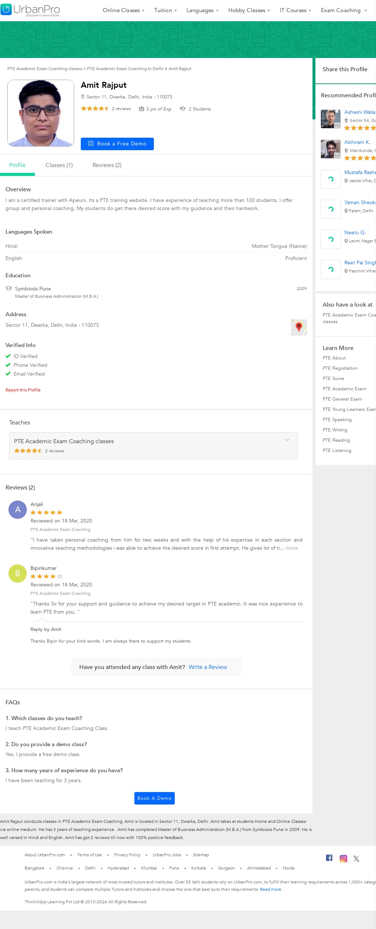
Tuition (162, 10)
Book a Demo (154, 798)
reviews (121, 109)
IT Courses (293, 10)
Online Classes (121, 10)
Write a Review (208, 667)
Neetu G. (355, 232)
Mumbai (149, 868)
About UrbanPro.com (45, 855)
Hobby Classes (246, 10)
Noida (288, 868)
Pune (174, 868)
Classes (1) (59, 165)
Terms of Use (89, 855)
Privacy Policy (127, 855)
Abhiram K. (357, 142)
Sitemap (201, 855)
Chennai (65, 868)
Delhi (90, 868)
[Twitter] (356, 860)
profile (17, 165)
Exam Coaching (341, 10)
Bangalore (34, 868)
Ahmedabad (259, 868)
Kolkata (198, 868)
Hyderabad (118, 868)
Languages (200, 10)
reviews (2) (107, 165)
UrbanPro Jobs (167, 855)
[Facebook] (329, 861)
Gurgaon (226, 868)
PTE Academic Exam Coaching (60, 529)
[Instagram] (343, 861)
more (292, 548)
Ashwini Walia (359, 112)
